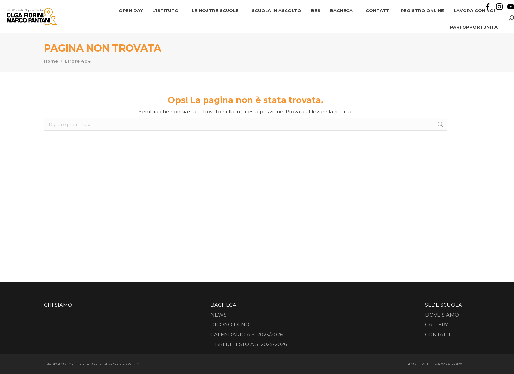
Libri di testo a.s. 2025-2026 (248, 344)
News (218, 315)
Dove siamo (442, 315)
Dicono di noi (230, 325)
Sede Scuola (443, 305)
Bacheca (223, 305)
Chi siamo (58, 305)
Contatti (437, 334)
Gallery (436, 325)
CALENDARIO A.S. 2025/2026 (246, 334)
